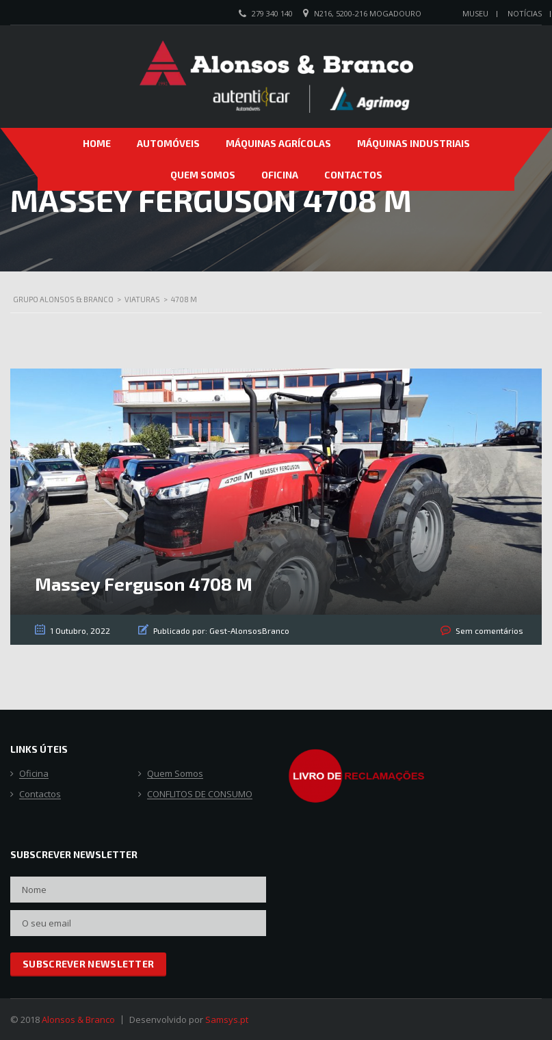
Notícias (525, 13)
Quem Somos (202, 175)
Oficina (279, 175)
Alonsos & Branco (78, 1019)
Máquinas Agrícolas (278, 143)
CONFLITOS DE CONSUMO (199, 794)
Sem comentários (489, 630)
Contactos (353, 175)
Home (97, 143)
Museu (475, 13)
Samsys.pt (226, 1019)
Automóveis (168, 143)
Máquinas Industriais (413, 143)
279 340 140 (272, 13)
